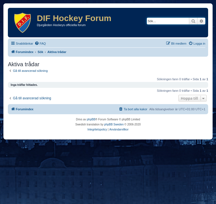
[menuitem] (40, 43)
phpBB (91, 119)
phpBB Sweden (114, 124)
